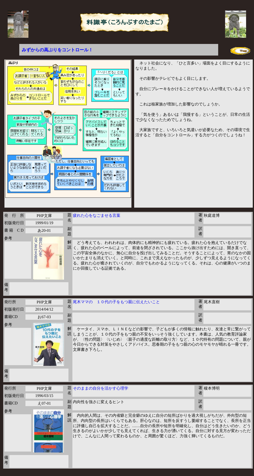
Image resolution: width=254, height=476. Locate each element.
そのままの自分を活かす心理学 (100, 388)
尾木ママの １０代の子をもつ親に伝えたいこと (116, 302)
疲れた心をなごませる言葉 (96, 215)
